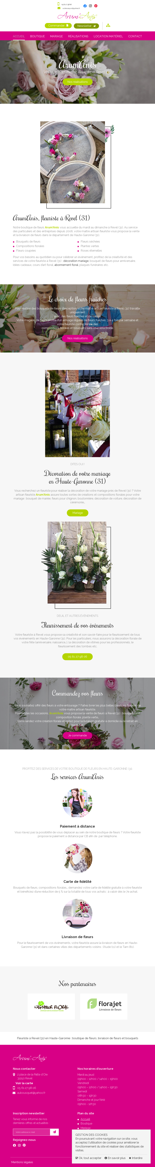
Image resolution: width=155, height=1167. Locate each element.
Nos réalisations (77, 81)
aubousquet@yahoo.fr (71, 8)
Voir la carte (26, 1083)
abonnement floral (66, 264)
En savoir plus (115, 1158)
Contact (135, 36)
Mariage (56, 36)
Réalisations (78, 36)
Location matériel (108, 36)
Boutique (37, 36)
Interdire (135, 1158)
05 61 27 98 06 (65, 4)
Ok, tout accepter (88, 1158)
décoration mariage (76, 260)
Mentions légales (22, 1162)
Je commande (77, 735)
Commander (56, 26)
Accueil (19, 36)
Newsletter (85, 26)
